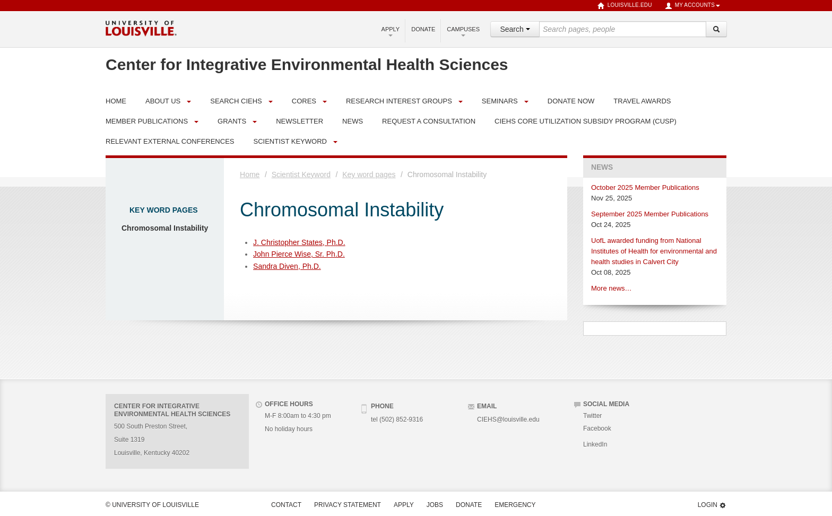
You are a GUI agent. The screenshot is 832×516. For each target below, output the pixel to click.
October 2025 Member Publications (645, 187)
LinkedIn (595, 444)
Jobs (435, 505)
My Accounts (692, 6)
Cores (304, 101)
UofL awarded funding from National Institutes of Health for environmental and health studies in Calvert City (654, 251)
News (602, 167)
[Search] (716, 29)
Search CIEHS (236, 101)
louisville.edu (624, 6)
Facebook (597, 428)
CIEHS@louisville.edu (508, 419)
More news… (611, 288)
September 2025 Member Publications (649, 214)
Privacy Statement (347, 505)
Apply (391, 31)
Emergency (515, 505)
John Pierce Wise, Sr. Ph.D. (299, 254)
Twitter (592, 415)
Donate (423, 29)
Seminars (500, 101)
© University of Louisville (152, 505)
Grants (232, 121)
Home (249, 174)
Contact (286, 505)
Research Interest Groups (399, 101)
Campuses (463, 31)
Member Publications (147, 121)
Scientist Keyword (289, 141)
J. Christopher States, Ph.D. (299, 242)
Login (712, 505)
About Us (162, 101)
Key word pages (163, 210)
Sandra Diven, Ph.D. (287, 266)
